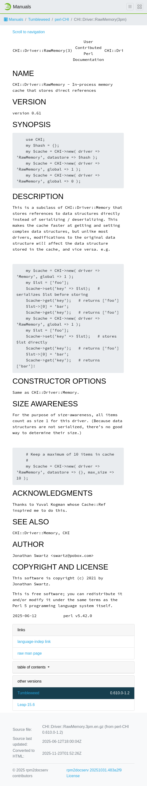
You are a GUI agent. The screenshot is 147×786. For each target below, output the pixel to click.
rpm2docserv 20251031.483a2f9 (94, 770)
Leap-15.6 (26, 705)
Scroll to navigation (28, 32)
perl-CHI (62, 19)
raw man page (29, 653)
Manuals (13, 19)
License (73, 776)
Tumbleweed (39, 19)
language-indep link (34, 642)
